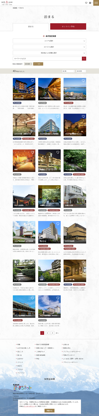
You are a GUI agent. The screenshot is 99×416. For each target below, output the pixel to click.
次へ (57, 333)
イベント (19, 362)
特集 (18, 345)
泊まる (31, 26)
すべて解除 (38, 64)
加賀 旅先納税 (40, 355)
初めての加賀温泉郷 (42, 345)
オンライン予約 (68, 26)
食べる (19, 355)
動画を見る (66, 348)
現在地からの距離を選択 (63, 53)
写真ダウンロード (68, 355)
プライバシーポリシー (70, 362)
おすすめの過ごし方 (23, 348)
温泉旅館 (28, 64)
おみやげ (19, 359)
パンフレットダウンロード (71, 352)
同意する (49, 410)
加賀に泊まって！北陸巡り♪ (44, 348)
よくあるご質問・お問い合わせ (72, 359)
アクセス (19, 369)
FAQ (37, 359)
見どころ (19, 352)
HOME (15, 8)
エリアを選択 (65, 41)
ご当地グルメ (40, 352)
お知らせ (65, 345)
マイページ (86, 1)
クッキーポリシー (29, 406)
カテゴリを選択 (64, 47)
